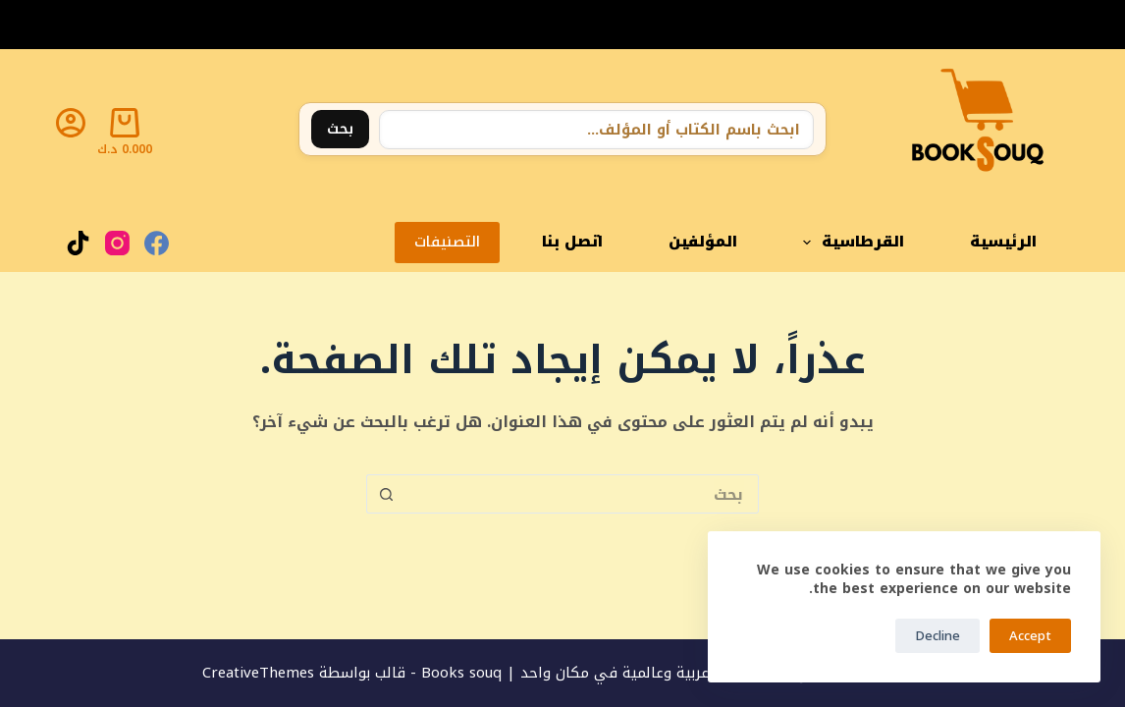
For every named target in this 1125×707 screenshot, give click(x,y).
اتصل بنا (572, 241)
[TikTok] (78, 243)
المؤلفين (703, 241)
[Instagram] (117, 243)
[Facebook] (156, 243)
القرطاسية (849, 241)
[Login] (70, 122)
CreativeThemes (258, 672)
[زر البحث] (385, 494)
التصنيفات (447, 241)
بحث (340, 128)
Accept (1030, 636)
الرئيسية (1003, 241)
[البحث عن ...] (582, 494)
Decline (937, 636)
